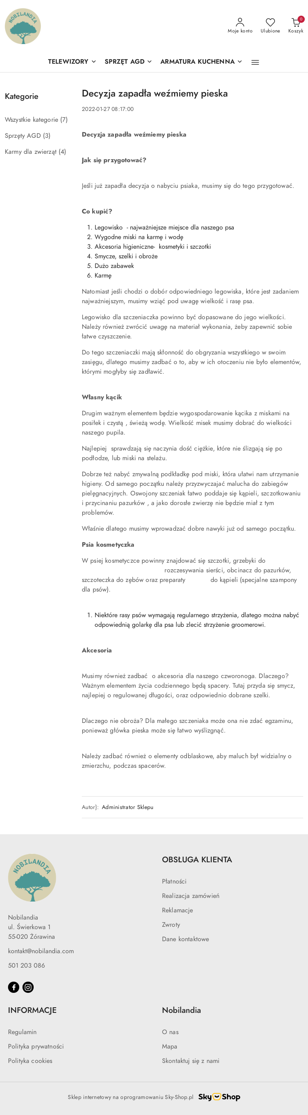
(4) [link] (62, 151)
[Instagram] (28, 987)
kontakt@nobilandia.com (41, 951)
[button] (255, 62)
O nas (170, 1032)
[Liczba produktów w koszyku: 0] (295, 26)
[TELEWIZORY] (72, 62)
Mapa (170, 1046)
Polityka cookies (30, 1061)
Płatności (174, 881)
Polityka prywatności (36, 1046)
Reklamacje (177, 910)
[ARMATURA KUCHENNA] (201, 62)
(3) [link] (47, 135)
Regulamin (22, 1032)
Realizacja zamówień (190, 896)
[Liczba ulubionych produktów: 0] (270, 26)
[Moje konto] (240, 26)
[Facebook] (13, 987)
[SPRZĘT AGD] (129, 62)
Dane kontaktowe (185, 939)
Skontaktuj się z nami (190, 1061)
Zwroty (171, 924)
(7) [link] (63, 119)
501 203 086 (26, 965)
